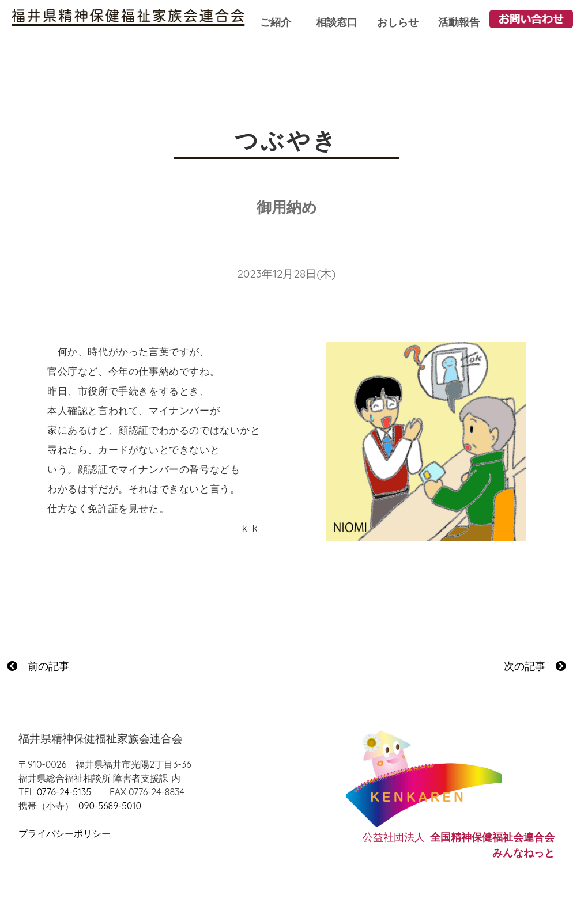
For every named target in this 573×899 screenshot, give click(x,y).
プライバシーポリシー (64, 833)
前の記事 (38, 666)
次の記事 (535, 666)
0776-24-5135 (64, 792)
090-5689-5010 (109, 805)
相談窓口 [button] (336, 22)
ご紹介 (275, 22)
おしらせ (398, 22)
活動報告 (459, 22)
